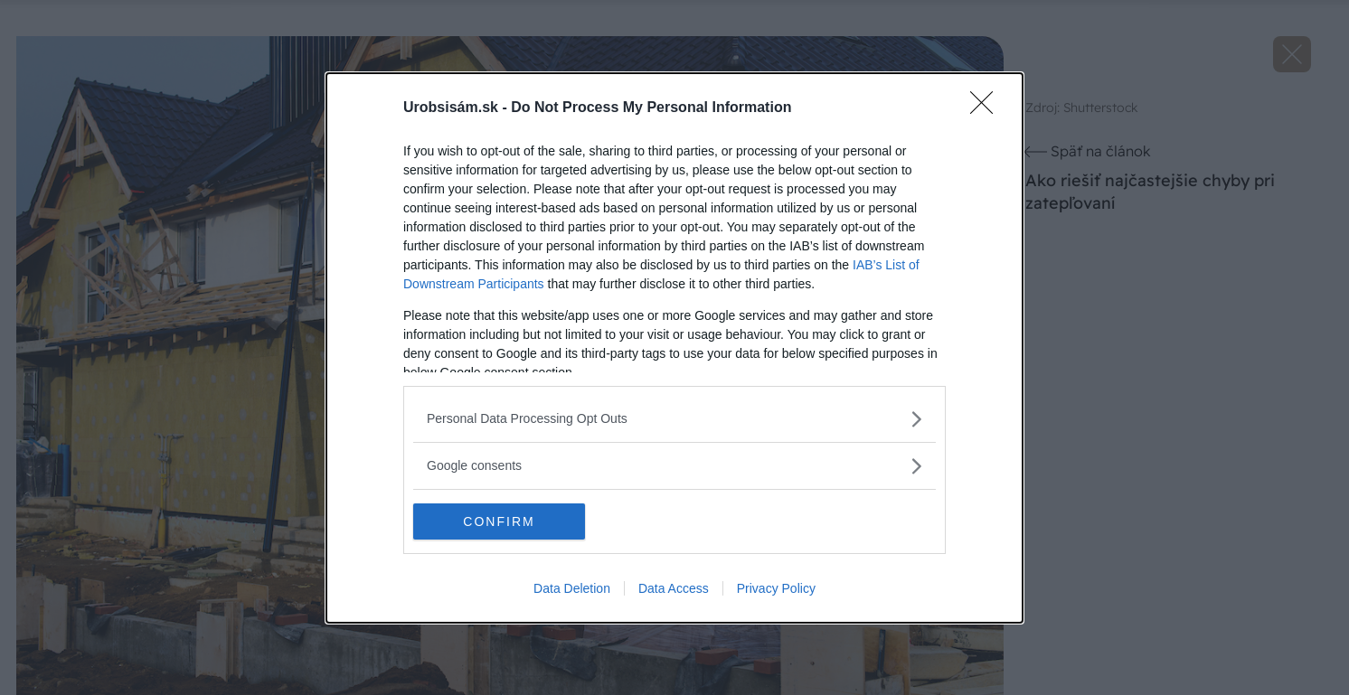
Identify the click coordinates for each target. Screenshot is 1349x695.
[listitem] (674, 418)
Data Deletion (571, 588)
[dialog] (674, 348)
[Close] (987, 108)
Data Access (673, 588)
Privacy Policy (776, 588)
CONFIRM (498, 520)
